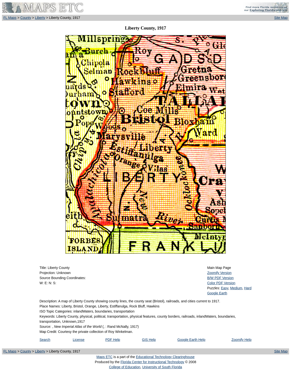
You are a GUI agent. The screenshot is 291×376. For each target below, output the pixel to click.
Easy (224, 288)
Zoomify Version (219, 273)
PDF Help (112, 340)
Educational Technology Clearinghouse (165, 357)
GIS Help (149, 340)
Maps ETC (105, 357)
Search (45, 340)
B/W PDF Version (220, 278)
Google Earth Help (191, 340)
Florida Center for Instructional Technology (152, 362)
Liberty (40, 18)
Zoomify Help (241, 340)
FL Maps (9, 18)
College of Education (124, 367)
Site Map (281, 18)
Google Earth (217, 293)
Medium (236, 288)
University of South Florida (162, 367)
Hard (247, 288)
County (25, 18)
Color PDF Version (221, 283)
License (78, 340)
